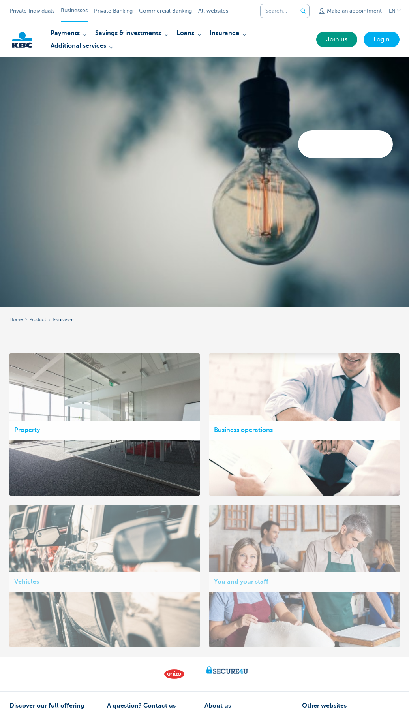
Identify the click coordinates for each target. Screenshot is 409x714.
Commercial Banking (165, 11)
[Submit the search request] (303, 11)
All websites (213, 11)
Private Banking (113, 11)
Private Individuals (31, 11)
